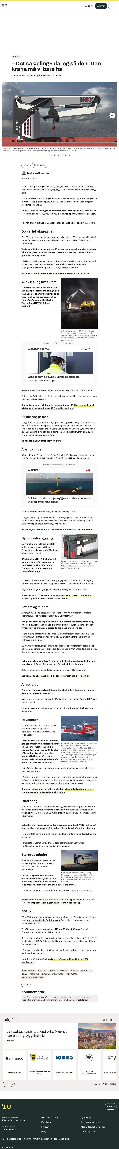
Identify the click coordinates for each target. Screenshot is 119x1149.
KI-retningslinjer (87, 1132)
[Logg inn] (88, 6)
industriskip (86, 971)
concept (53, 971)
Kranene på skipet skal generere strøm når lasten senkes (60, 676)
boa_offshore (29, 971)
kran (24, 974)
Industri (16, 57)
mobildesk (34, 974)
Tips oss (111, 1106)
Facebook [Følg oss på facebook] (46, 1122)
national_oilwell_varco (52, 974)
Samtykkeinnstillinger (90, 1122)
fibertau (64, 971)
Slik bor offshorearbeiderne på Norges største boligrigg (61, 273)
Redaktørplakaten (60, 1139)
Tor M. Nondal (9, 1129)
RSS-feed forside (49, 1117)
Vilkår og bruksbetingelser (92, 1127)
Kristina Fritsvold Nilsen (13, 1120)
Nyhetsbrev (71, 974)
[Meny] (111, 6)
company (42, 971)
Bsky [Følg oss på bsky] (43, 1132)
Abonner (101, 6)
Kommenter (39, 165)
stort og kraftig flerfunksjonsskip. (44, 920)
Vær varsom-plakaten (38, 1139)
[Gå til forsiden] (4, 6)
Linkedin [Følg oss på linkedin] (45, 1127)
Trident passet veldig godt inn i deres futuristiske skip (53, 903)
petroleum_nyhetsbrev (33, 977)
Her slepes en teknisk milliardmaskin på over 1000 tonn (64, 529)
